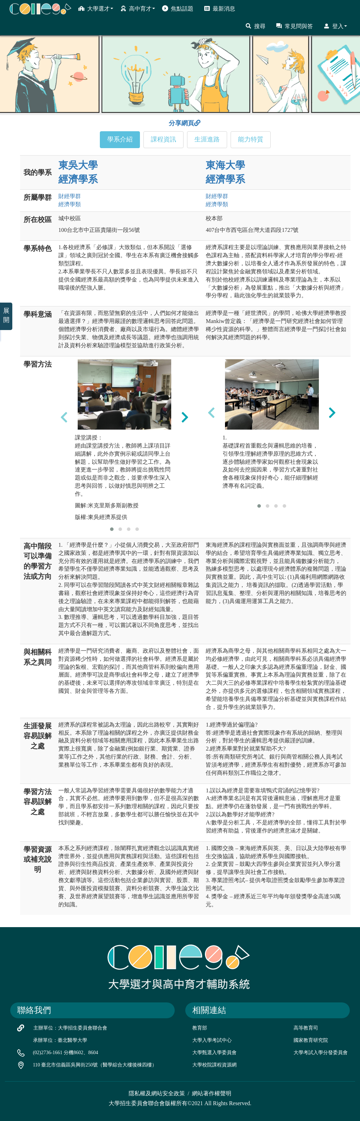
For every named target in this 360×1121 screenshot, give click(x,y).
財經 (69, 196)
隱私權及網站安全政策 (157, 1093)
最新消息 (219, 8)
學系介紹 (120, 139)
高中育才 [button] (137, 8)
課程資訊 (163, 139)
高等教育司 (306, 1028)
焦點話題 (177, 8)
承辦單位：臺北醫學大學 (60, 1040)
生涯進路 (207, 139)
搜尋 (255, 26)
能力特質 (250, 139)
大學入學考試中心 (212, 1040)
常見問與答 (294, 26)
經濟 (69, 204)
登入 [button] (335, 26)
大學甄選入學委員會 (214, 1052)
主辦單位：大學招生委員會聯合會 (70, 1028)
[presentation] (64, 417)
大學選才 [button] (95, 8)
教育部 (199, 1028)
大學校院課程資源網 (214, 1065)
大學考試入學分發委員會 (321, 1052)
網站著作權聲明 (211, 1093)
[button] (112, 529)
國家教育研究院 (311, 1040)
